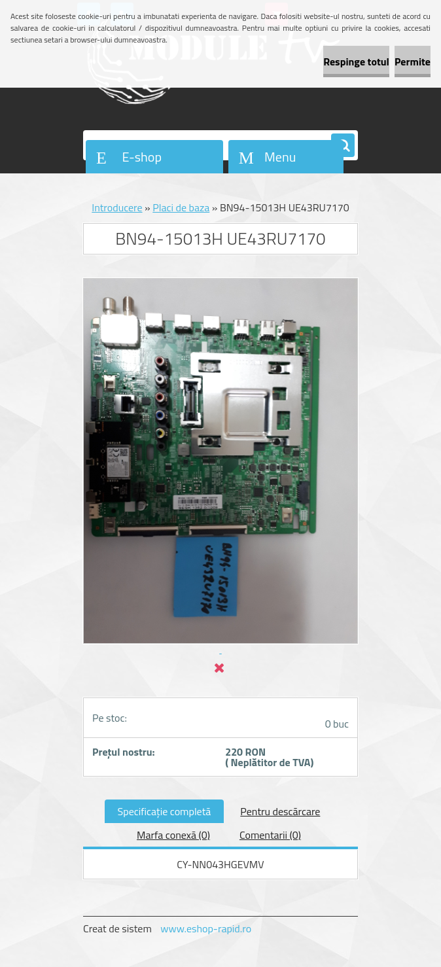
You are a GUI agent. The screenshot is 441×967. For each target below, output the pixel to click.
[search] (343, 145)
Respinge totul (356, 61)
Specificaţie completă (164, 811)
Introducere (117, 207)
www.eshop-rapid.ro (205, 928)
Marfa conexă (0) (173, 835)
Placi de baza (180, 207)
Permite (413, 61)
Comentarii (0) (270, 835)
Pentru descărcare (280, 811)
